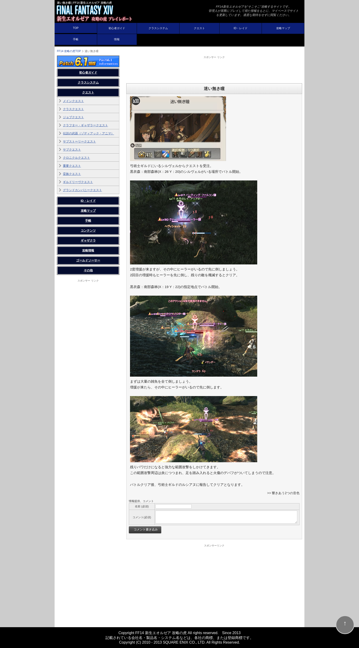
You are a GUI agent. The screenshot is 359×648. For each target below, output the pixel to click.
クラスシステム (158, 28)
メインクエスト (73, 101)
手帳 (75, 39)
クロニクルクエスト (76, 157)
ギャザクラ (88, 240)
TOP (75, 28)
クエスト (199, 28)
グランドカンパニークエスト (82, 190)
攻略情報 (88, 250)
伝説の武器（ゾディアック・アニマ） (88, 133)
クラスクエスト (73, 109)
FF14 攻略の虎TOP (69, 51)
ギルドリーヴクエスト (78, 182)
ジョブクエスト (73, 117)
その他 (88, 270)
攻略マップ (283, 28)
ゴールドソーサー (88, 260)
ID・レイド (241, 28)
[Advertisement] (214, 69)
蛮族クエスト (72, 174)
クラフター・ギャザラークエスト (85, 125)
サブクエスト (72, 149)
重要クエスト (72, 165)
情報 (117, 39)
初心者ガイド (116, 28)
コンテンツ (88, 230)
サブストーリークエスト (79, 141)
